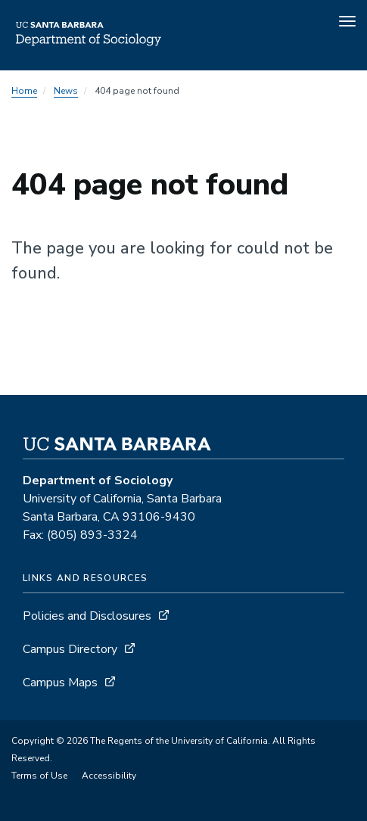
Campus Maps (60, 682)
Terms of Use (39, 776)
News (66, 91)
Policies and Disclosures (87, 616)
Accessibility (109, 776)
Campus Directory (70, 649)
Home (24, 91)
